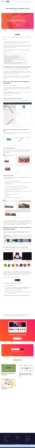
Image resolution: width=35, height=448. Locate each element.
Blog (7, 1)
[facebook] (16, 34)
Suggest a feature (28, 438)
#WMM (22, 31)
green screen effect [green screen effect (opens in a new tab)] (18, 288)
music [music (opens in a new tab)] (10, 288)
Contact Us (17, 436)
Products (17, 1)
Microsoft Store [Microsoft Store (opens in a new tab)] (14, 232)
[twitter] (17, 34)
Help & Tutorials (28, 436)
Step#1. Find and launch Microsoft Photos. (11, 58)
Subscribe (21, 349)
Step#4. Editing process (8, 61)
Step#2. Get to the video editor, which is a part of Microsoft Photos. (15, 59)
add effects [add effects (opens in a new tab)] (21, 287)
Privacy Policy (18, 437)
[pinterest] (19, 34)
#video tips (19, 31)
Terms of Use (18, 438)
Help (30, 1)
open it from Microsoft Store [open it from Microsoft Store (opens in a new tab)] (24, 100)
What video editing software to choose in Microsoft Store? (13, 63)
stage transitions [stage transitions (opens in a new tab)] (25, 287)
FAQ (26, 437)
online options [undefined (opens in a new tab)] (5, 232)
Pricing (24, 1)
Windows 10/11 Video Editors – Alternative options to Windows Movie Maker (15, 62)
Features (21, 1)
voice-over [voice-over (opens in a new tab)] (6, 288)
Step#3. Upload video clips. (9, 60)
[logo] (4, 1)
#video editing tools (14, 31)
